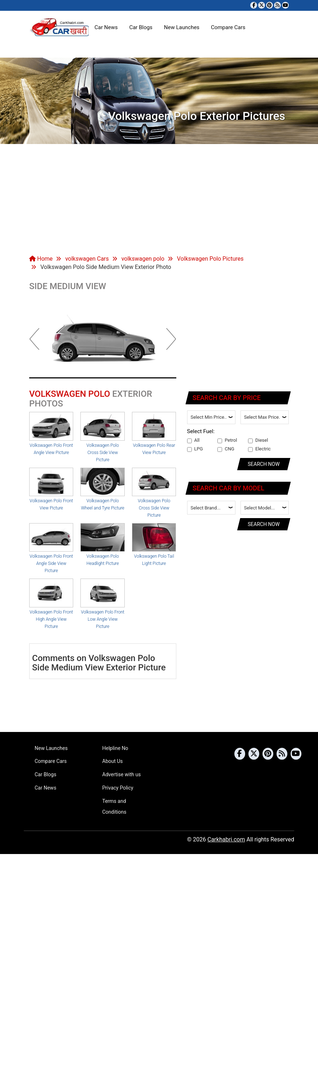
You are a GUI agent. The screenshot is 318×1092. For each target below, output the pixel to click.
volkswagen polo (143, 258)
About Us (112, 761)
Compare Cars (228, 27)
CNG (225, 449)
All (193, 440)
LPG (195, 449)
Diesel (258, 440)
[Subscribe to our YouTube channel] (285, 5)
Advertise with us (121, 774)
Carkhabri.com (226, 839)
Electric (259, 449)
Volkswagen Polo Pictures (210, 258)
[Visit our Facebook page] (253, 5)
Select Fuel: (201, 431)
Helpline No (115, 748)
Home (41, 258)
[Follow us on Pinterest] (269, 5)
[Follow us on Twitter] (261, 5)
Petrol (227, 440)
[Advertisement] (159, 198)
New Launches (181, 27)
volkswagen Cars (87, 258)
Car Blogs (140, 27)
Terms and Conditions (114, 806)
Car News (106, 27)
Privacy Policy (117, 788)
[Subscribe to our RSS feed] (277, 5)
